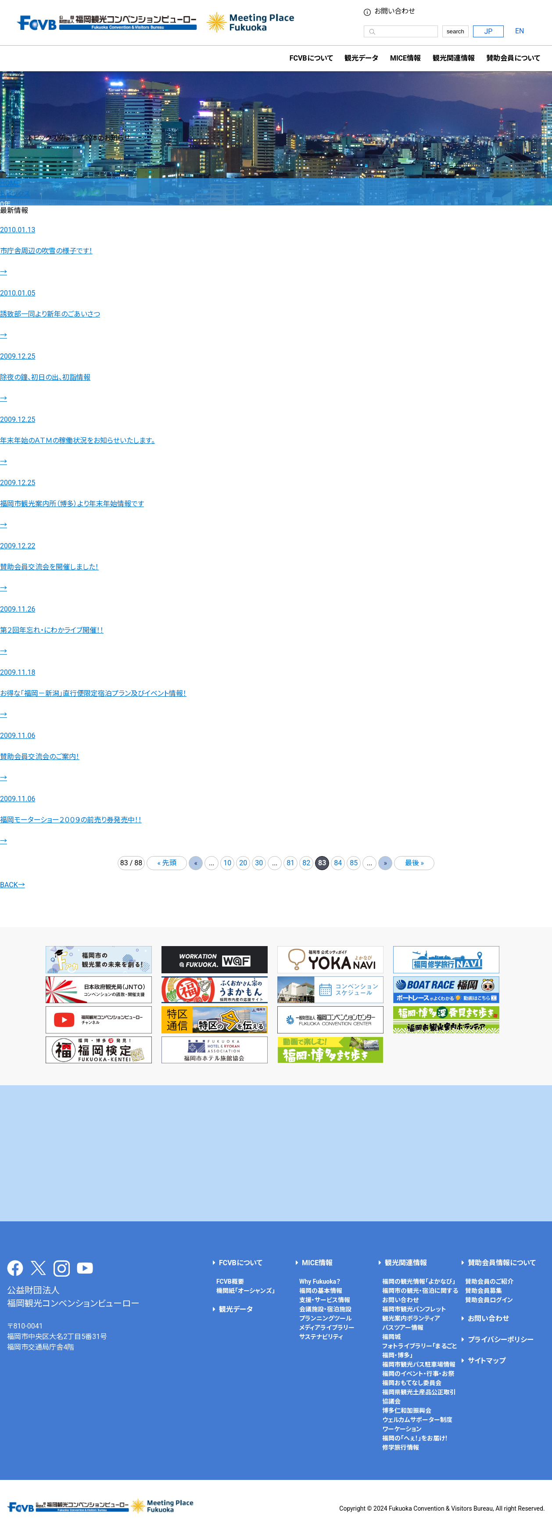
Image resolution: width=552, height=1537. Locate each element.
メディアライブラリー (327, 1327)
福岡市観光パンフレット (414, 1309)
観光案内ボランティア (411, 1318)
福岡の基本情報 (320, 1290)
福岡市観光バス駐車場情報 (418, 1364)
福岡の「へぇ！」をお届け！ (415, 1438)
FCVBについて (240, 1263)
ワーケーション (402, 1429)
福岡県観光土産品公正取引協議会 (419, 1397)
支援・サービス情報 (324, 1299)
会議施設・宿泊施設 (325, 1309)
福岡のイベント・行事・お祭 (418, 1373)
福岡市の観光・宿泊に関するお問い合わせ (420, 1295)
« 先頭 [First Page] (167, 863)
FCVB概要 (230, 1281)
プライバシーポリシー (501, 1339)
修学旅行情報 (400, 1447)
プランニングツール (325, 1318)
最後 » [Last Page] (414, 863)
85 (354, 863)
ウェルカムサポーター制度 (417, 1419)
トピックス (15, 194)
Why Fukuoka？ (320, 1281)
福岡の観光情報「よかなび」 (418, 1281)
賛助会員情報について (502, 1263)
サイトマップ (486, 1361)
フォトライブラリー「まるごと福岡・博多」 (419, 1351)
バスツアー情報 (402, 1327)
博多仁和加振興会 (406, 1410)
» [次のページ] (385, 863)
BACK (12, 885)
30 (259, 863)
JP (488, 31)
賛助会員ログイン (489, 1299)
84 (338, 863)
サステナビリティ (321, 1336)
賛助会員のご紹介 (489, 1281)
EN (519, 31)
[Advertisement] (276, 1153)
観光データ (361, 58)
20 (243, 863)
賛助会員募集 (483, 1290)
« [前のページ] (195, 863)
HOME (10, 183)
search (455, 31)
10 (227, 863)
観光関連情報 (406, 1263)
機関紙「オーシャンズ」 (245, 1290)
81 (290, 863)
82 (306, 863)
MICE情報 (405, 58)
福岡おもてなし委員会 (411, 1382)
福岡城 (391, 1336)
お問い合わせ (394, 11)
